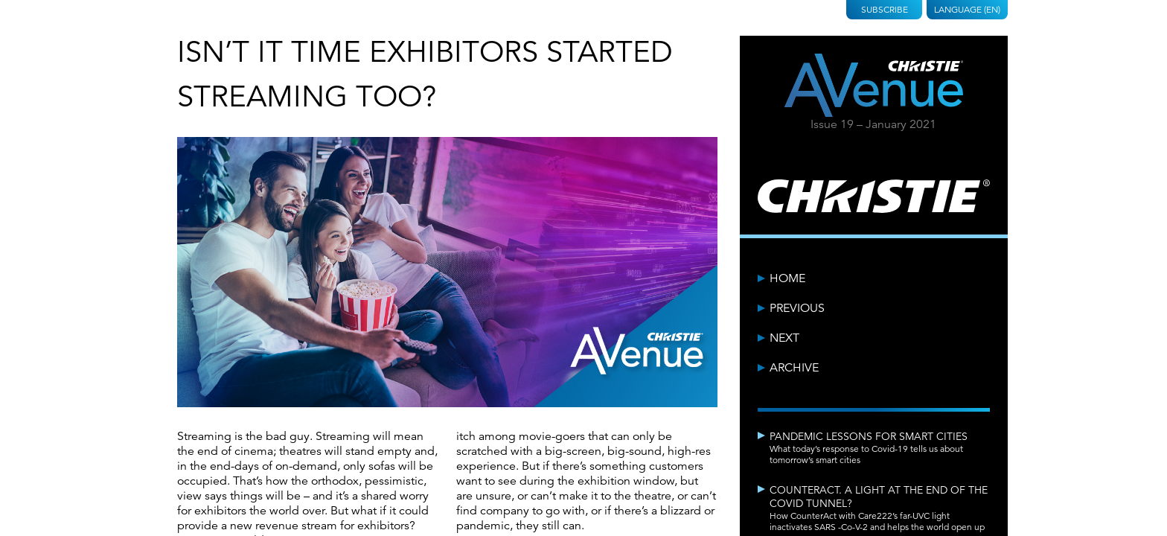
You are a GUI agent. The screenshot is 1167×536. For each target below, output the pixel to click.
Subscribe (884, 9)
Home (787, 278)
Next (784, 338)
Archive (794, 367)
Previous (797, 308)
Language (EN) (967, 9)
